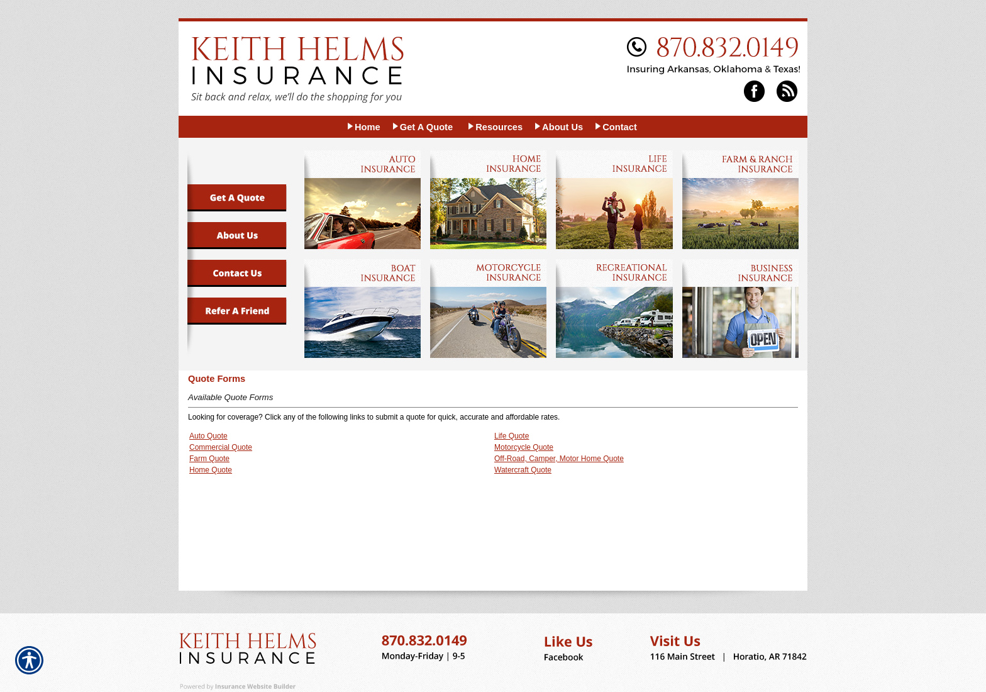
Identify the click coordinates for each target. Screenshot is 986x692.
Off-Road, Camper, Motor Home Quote (559, 458)
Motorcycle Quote (523, 447)
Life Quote (511, 436)
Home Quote (210, 470)
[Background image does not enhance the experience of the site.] (363, 127)
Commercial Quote (220, 447)
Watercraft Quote (522, 470)
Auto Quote (208, 436)
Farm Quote (209, 458)
